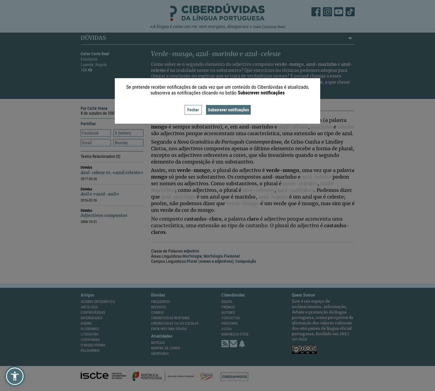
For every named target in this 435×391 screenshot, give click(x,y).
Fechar (193, 110)
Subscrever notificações (228, 110)
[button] (15, 376)
